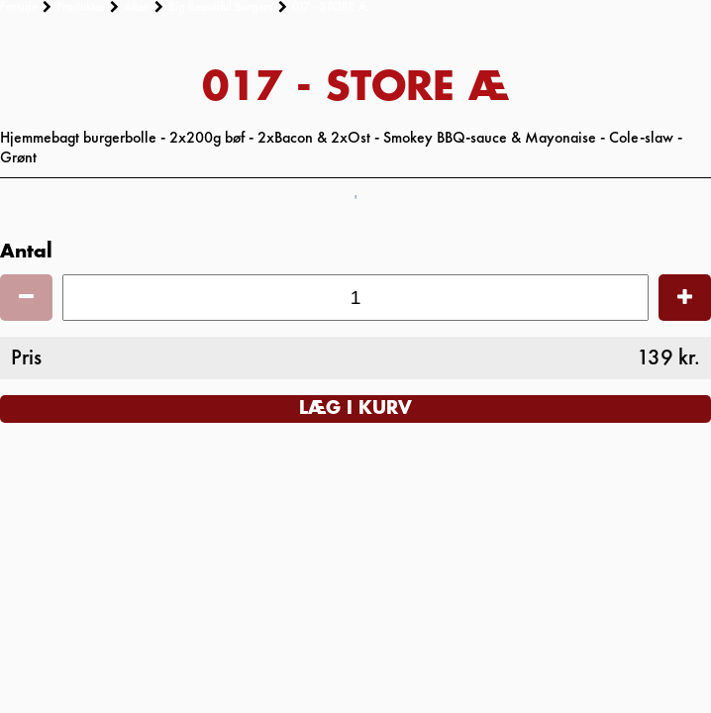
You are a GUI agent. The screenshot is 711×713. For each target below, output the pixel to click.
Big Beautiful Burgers (220, 7)
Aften (137, 7)
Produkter (80, 7)
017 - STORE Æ (330, 7)
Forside (19, 7)
